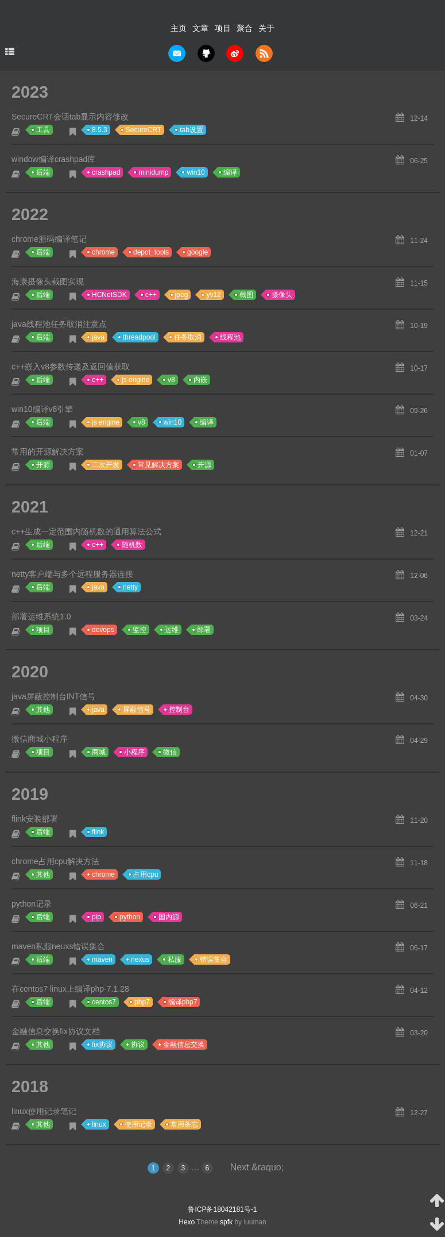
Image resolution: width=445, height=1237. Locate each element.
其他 (43, 710)
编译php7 (183, 1002)
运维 (172, 630)
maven (102, 959)
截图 (246, 295)
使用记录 (138, 1124)
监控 (139, 630)
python (129, 917)
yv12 (213, 295)
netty (130, 587)
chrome (103, 252)
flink (98, 832)
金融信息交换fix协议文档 (55, 1031)
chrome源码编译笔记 (49, 239)
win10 (195, 172)
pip (96, 917)
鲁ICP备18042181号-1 (222, 1209)
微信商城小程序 (39, 738)
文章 (200, 28)
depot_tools (151, 252)
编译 (230, 172)
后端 (43, 172)
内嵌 (200, 380)
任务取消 (188, 337)
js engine (135, 380)
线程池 (230, 337)
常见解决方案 (158, 465)
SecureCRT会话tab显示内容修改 (70, 116)
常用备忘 (184, 1124)
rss (264, 53)
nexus (140, 959)
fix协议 (102, 1045)
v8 (171, 380)
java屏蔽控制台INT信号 (53, 696)
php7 (142, 1002)
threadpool (139, 337)
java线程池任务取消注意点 (59, 324)
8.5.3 (99, 130)
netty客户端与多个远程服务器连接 (72, 574)
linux (99, 1124)
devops (103, 630)
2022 (29, 214)
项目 (223, 28)
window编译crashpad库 (53, 159)
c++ (151, 295)
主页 (179, 28)
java (98, 337)
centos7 (104, 1002)
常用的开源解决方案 (47, 451)
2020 (29, 671)
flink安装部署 (34, 818)
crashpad (106, 172)
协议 (138, 1045)
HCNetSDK (109, 295)
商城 (99, 752)
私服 (174, 959)
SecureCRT (143, 130)
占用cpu (145, 874)
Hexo (187, 1222)
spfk (226, 1222)
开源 (43, 465)
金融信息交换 (183, 1045)
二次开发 (105, 465)
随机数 (132, 545)
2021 (29, 507)
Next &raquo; (257, 1167)
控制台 (179, 710)
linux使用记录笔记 (43, 1111)
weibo (234, 53)
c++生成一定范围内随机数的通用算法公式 (86, 531)
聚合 (245, 28)
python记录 (31, 903)
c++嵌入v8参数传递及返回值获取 (70, 366)
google (197, 252)
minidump (153, 172)
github (206, 53)
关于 (266, 28)
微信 (170, 752)
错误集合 (213, 959)
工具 (43, 130)
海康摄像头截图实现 (47, 281)
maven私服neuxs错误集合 (58, 946)
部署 (204, 630)
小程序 (134, 752)
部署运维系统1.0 (41, 616)
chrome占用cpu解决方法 (55, 861)
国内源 (168, 917)
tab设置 (191, 130)
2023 (29, 92)
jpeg (181, 295)
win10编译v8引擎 (42, 409)
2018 (29, 1086)
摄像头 (282, 295)
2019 (29, 794)
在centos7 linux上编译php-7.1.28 (70, 988)
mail (176, 53)
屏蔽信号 (136, 710)
